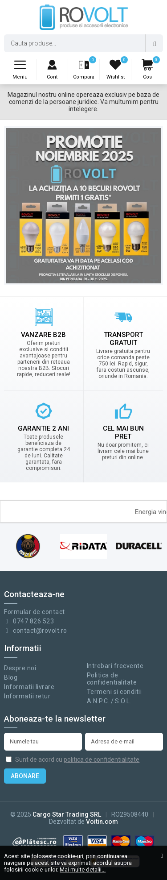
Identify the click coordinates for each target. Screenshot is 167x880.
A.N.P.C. (98, 701)
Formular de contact (34, 611)
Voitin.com (102, 821)
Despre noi (20, 668)
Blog (10, 677)
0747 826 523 (33, 621)
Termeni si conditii (114, 691)
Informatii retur (27, 696)
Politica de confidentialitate (112, 679)
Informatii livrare (29, 686)
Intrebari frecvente (115, 665)
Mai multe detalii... (83, 869)
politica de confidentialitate (101, 759)
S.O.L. (123, 701)
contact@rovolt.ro (40, 630)
